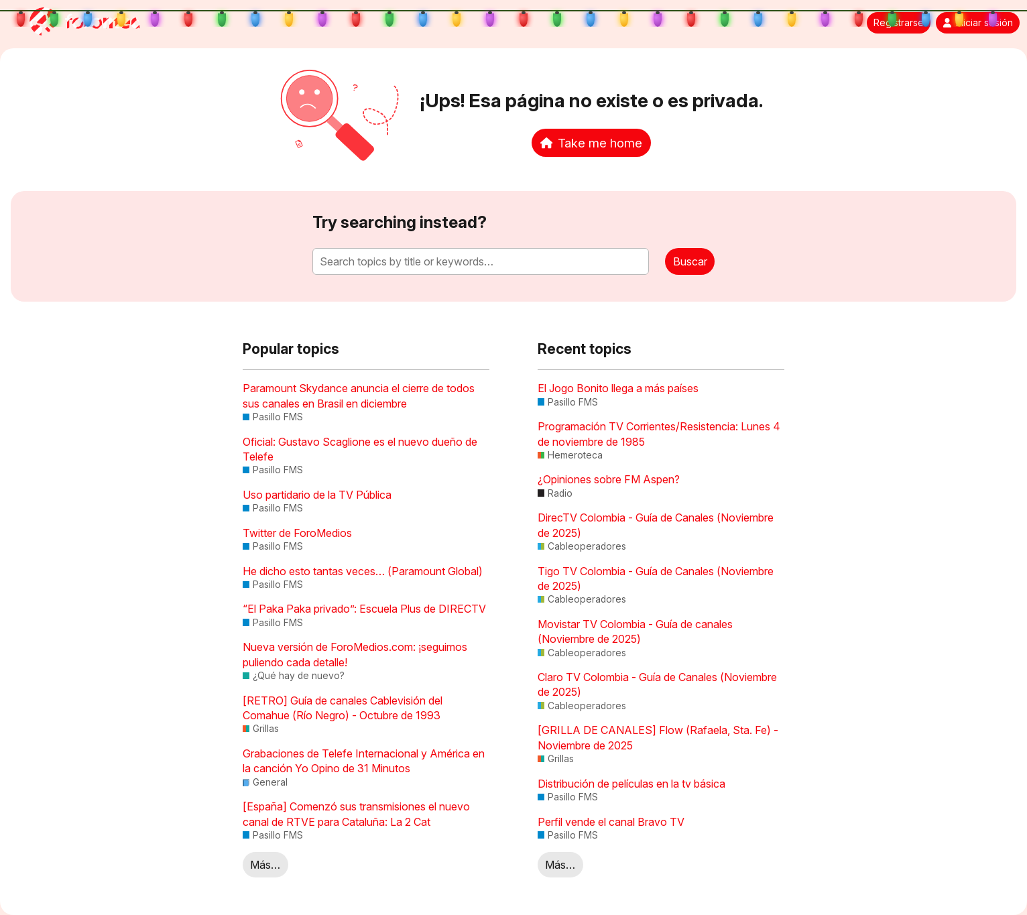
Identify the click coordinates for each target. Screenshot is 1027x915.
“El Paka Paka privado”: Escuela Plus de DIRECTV (364, 608)
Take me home (591, 142)
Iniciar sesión (978, 22)
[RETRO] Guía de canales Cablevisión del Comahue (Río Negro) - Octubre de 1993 (342, 708)
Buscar (690, 261)
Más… (265, 864)
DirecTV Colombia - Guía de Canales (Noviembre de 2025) (656, 525)
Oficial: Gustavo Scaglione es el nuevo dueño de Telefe (360, 449)
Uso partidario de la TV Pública (317, 494)
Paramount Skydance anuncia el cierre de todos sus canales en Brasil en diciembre (359, 395)
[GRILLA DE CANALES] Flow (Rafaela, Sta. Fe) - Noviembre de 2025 (658, 737)
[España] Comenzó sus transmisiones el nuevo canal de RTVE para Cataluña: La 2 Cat (356, 814)
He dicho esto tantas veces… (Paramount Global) (363, 571)
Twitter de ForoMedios (297, 533)
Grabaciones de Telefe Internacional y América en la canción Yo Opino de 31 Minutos (364, 761)
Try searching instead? (399, 222)
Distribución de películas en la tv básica (631, 783)
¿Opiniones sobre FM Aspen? (609, 479)
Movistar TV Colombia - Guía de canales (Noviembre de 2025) (635, 631)
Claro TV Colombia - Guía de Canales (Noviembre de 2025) (657, 684)
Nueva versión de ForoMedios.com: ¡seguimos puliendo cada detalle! (355, 654)
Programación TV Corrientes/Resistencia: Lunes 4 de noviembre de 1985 (659, 434)
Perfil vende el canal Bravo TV (611, 822)
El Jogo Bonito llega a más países (618, 388)
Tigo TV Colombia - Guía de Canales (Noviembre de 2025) (656, 578)
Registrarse (898, 22)
